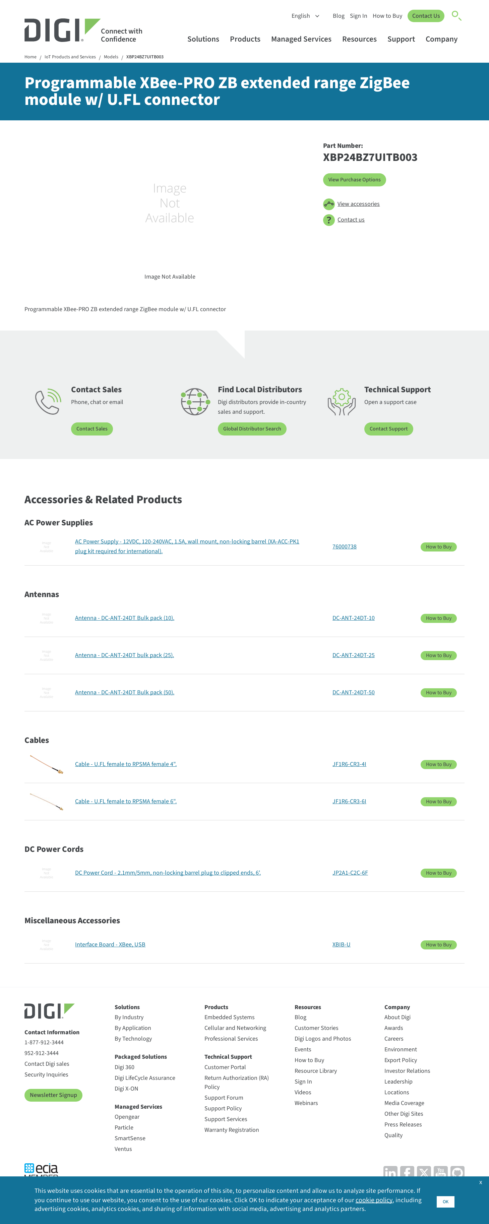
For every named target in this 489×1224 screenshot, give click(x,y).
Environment (400, 1050)
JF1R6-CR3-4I (349, 765)
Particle (124, 1128)
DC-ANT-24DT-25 (353, 656)
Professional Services (231, 1040)
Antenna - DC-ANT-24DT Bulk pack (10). (124, 619)
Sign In (357, 16)
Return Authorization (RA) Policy (236, 1083)
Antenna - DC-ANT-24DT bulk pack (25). (124, 656)
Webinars (306, 1104)
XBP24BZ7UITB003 (158, 57)
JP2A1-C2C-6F (350, 873)
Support (404, 39)
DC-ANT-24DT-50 (353, 693)
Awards (393, 1029)
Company (445, 39)
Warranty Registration (231, 1130)
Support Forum (223, 1098)
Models (120, 57)
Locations (396, 1093)
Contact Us (425, 16)
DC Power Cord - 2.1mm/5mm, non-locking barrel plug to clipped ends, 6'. (168, 873)
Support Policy (223, 1109)
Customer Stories (317, 1029)
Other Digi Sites (403, 1115)
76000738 (344, 547)
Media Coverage (404, 1104)
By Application (133, 1029)
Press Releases (403, 1125)
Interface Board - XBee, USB (110, 945)
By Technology (133, 1040)
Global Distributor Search (255, 430)
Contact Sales (93, 430)
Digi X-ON (126, 1089)
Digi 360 (124, 1068)
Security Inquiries (46, 1075)
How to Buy (386, 16)
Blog (337, 16)
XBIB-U (341, 945)
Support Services (225, 1120)
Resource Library (316, 1072)
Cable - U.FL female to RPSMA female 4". (126, 765)
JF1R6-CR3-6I (349, 802)
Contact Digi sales (46, 1065)
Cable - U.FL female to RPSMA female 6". (126, 802)
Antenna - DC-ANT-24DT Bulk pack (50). (124, 693)
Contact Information (51, 1033)
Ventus (123, 1150)
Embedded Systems (229, 1018)
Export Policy (400, 1061)
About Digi (397, 1018)
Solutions (206, 39)
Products (248, 39)
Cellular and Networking (235, 1029)
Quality (393, 1136)
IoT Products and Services (75, 57)
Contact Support (391, 430)
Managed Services (304, 39)
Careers (394, 1040)
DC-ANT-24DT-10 (353, 619)
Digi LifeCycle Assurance (145, 1078)
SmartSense (130, 1139)
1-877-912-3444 (44, 1043)
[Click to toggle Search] (457, 16)
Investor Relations (407, 1072)
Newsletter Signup (53, 1096)
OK (445, 1199)
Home (31, 57)
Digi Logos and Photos (323, 1040)
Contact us (344, 221)
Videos (303, 1093)
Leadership (398, 1083)
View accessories (351, 205)
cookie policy (374, 1199)
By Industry (129, 1018)
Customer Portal (225, 1068)
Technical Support (228, 1058)
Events (303, 1050)
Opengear (127, 1117)
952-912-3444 (41, 1054)
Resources (362, 39)
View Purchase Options (357, 180)
